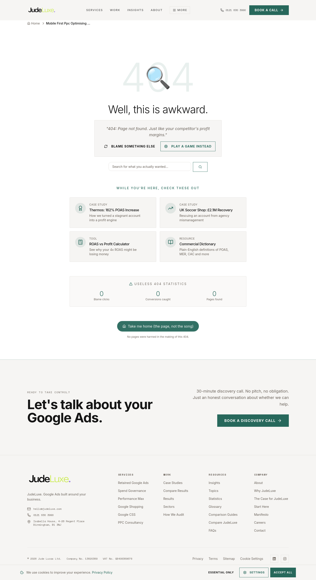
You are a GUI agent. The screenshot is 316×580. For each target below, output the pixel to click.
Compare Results (175, 491)
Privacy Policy (102, 572)
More (180, 10)
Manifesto (261, 514)
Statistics (215, 499)
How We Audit (173, 514)
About (157, 10)
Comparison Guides (223, 514)
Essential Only (221, 572)
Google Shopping (130, 506)
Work (115, 10)
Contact (260, 530)
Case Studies (173, 483)
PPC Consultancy (130, 522)
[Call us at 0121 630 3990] (233, 10)
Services (94, 10)
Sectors (169, 506)
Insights (135, 10)
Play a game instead (187, 146)
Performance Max (131, 499)
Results (168, 499)
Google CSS (127, 514)
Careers (260, 522)
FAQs (212, 530)
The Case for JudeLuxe (271, 499)
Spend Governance (132, 491)
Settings (254, 572)
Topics (213, 491)
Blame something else (129, 146)
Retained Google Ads (133, 483)
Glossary (215, 506)
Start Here (261, 506)
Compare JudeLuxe (223, 522)
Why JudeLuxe (265, 491)
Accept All (283, 572)
